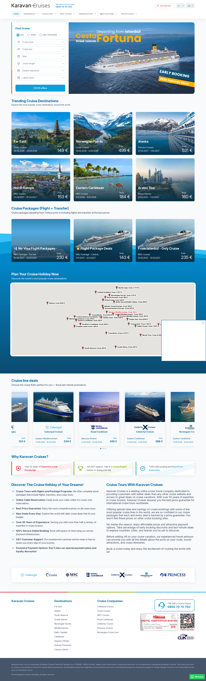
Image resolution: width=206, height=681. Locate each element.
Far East (58, 606)
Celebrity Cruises (105, 623)
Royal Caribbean (105, 619)
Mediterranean (61, 628)
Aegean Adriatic (61, 641)
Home (16, 14)
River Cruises (66, 14)
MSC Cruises (103, 615)
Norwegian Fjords (62, 623)
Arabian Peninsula (62, 645)
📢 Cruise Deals (107, 14)
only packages (50, 35)
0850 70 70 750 (64, 7)
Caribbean (59, 636)
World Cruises (127, 14)
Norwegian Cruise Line (108, 632)
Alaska (57, 611)
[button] (107, 312)
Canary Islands (61, 649)
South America (61, 615)
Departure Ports (86, 14)
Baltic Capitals (60, 632)
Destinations (29, 14)
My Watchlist (165, 6)
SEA (22, 35)
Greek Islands (60, 619)
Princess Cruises (105, 628)
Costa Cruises (103, 611)
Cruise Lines (47, 14)
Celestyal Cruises (105, 606)
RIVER (33, 35)
